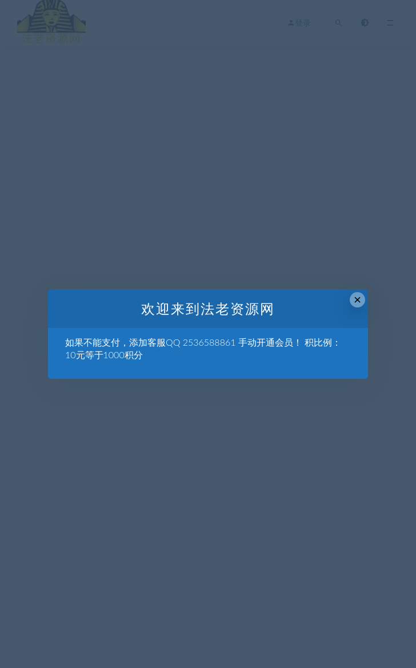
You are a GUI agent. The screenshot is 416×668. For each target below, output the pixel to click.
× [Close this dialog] (357, 300)
